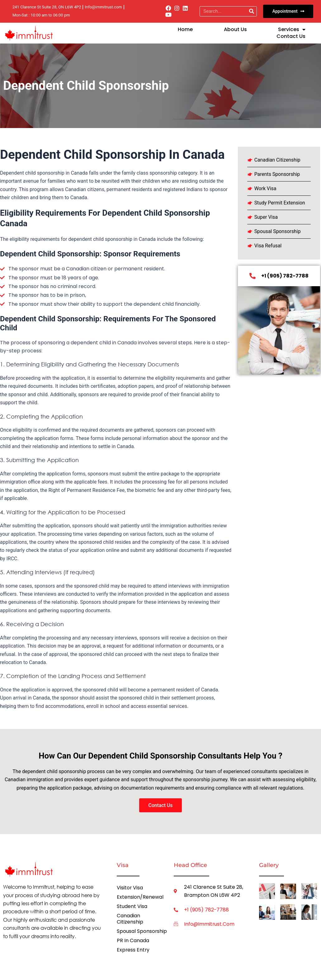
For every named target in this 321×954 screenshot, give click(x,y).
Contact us (290, 36)
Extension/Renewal (140, 897)
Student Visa (132, 906)
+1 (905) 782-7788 (206, 910)
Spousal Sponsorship (142, 931)
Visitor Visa (130, 888)
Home (185, 29)
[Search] (251, 11)
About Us (235, 29)
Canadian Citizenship (130, 919)
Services (291, 29)
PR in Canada (133, 940)
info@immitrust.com (209, 924)
